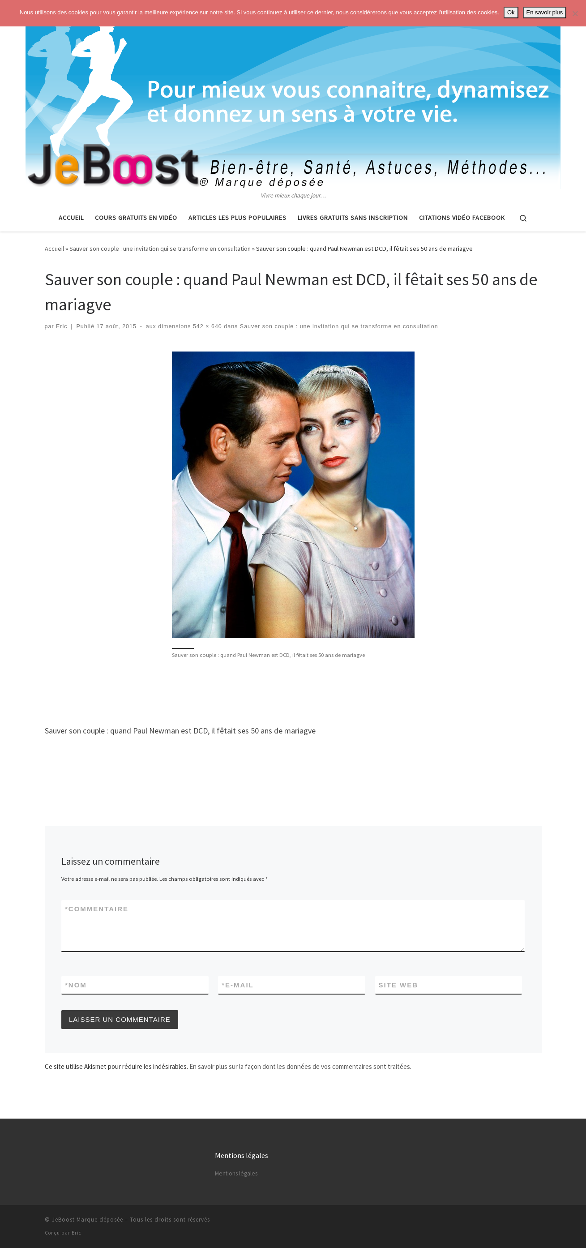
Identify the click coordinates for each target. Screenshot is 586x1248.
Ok (511, 12)
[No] (574, 13)
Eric (62, 326)
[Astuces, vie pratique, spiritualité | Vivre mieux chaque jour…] (293, 95)
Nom (76, 985)
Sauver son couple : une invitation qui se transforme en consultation (160, 248)
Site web (399, 985)
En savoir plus (544, 12)
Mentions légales (236, 1173)
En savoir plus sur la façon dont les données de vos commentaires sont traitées (299, 1066)
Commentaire (96, 909)
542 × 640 (206, 326)
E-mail (238, 985)
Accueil (54, 248)
